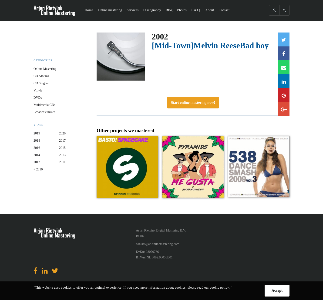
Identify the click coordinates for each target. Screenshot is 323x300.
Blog (169, 10)
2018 (37, 140)
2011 (62, 162)
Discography (152, 10)
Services (132, 10)
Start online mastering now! (193, 102)
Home (89, 10)
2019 (37, 133)
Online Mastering (45, 69)
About (209, 10)
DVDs (38, 97)
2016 (37, 148)
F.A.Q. (196, 10)
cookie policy (219, 287)
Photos (182, 10)
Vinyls (38, 90)
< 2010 (38, 169)
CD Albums (41, 76)
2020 (62, 133)
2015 (62, 148)
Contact (224, 10)
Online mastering (110, 10)
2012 (37, 162)
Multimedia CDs (44, 105)
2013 (62, 155)
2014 (37, 155)
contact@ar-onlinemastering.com (157, 244)
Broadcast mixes (44, 112)
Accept (277, 290)
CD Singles (41, 83)
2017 (62, 140)
